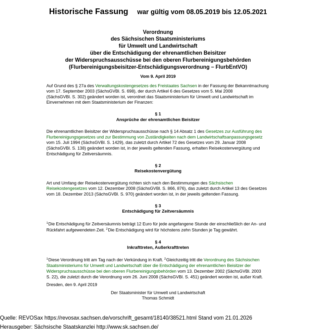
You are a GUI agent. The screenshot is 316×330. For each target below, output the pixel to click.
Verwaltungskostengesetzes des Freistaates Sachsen (146, 85)
